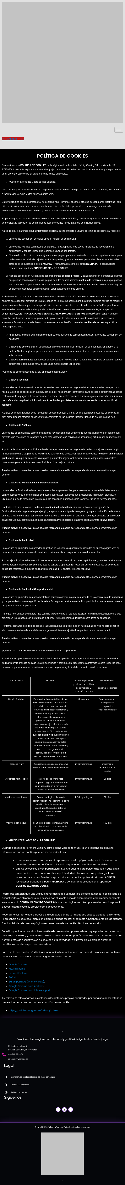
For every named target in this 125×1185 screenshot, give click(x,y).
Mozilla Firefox (17, 968)
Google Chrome (18, 964)
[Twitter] (64, 1109)
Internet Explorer (18, 973)
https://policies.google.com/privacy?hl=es (33, 1010)
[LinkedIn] (70, 1109)
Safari (12, 977)
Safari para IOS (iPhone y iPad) (26, 981)
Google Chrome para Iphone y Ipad (29, 990)
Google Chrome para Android (26, 986)
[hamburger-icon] (118, 130)
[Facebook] (58, 1109)
